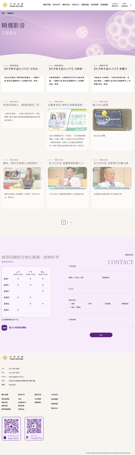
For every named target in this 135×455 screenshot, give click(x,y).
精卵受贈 (21, 406)
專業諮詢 (123, 303)
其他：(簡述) (75, 307)
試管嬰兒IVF (22, 402)
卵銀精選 (104, 4)
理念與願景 (5, 399)
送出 (101, 335)
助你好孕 (56, 4)
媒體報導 (38, 402)
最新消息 (66, 4)
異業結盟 (85, 4)
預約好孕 (54, 408)
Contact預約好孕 (115, 4)
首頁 (3, 13)
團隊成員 (5, 406)
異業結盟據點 (6, 409)
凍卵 (72, 303)
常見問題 (94, 4)
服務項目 (5, 402)
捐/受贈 (106, 303)
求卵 (88, 303)
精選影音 (75, 4)
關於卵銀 (47, 4)
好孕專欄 (38, 399)
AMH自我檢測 (124, 4)
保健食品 (21, 409)
